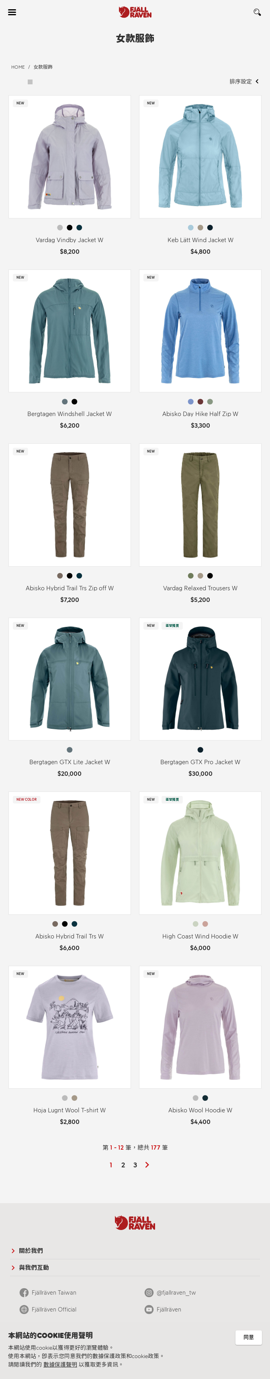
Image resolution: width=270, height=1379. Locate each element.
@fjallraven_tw (176, 1292)
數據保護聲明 (60, 1364)
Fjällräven (169, 1309)
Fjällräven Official (54, 1309)
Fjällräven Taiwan (54, 1292)
